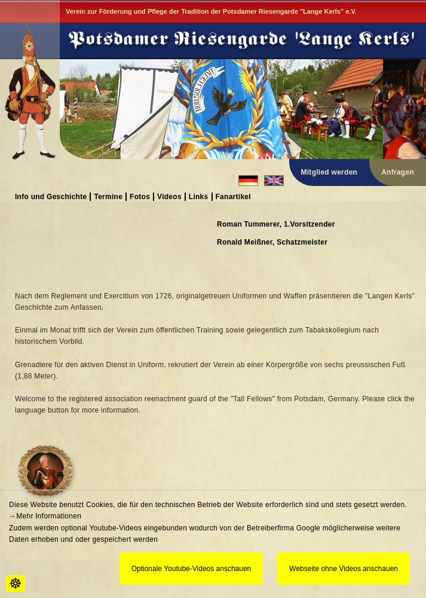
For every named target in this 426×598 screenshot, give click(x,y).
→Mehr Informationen (45, 516)
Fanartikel (233, 196)
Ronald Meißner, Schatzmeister (272, 242)
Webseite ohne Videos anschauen (343, 569)
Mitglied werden (329, 172)
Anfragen (397, 172)
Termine (108, 196)
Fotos (140, 196)
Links (199, 196)
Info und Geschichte (51, 196)
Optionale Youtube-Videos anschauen (191, 569)
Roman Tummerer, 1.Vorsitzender (276, 224)
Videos (169, 196)
